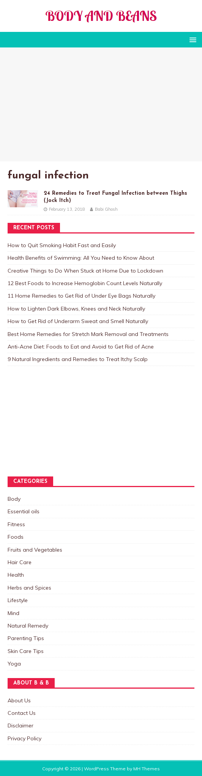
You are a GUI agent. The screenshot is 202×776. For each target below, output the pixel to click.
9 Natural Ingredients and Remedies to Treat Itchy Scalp (78, 359)
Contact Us (22, 713)
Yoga (14, 663)
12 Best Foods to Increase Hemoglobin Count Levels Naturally (85, 283)
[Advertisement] (101, 104)
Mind (13, 613)
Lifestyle (18, 600)
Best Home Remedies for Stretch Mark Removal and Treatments (88, 334)
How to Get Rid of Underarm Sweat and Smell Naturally (78, 321)
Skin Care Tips (26, 651)
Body (14, 498)
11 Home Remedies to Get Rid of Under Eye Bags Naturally (81, 295)
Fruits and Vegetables (35, 549)
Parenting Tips (26, 638)
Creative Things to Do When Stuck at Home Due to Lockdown (85, 270)
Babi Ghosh (106, 209)
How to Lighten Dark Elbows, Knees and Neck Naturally (76, 308)
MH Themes (146, 768)
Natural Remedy (28, 625)
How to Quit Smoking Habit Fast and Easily (62, 245)
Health (16, 574)
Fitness (16, 524)
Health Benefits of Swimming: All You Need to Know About (81, 257)
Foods (16, 536)
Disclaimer (20, 725)
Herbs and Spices (29, 587)
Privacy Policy (24, 738)
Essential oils (23, 511)
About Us (19, 700)
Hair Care (20, 562)
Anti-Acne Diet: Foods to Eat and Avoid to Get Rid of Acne (81, 346)
